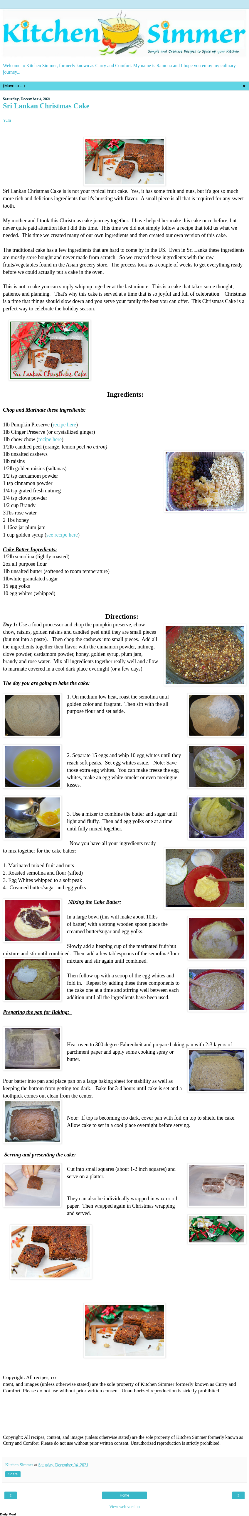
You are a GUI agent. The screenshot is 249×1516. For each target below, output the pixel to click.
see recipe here (62, 535)
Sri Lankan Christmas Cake (46, 106)
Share (13, 1474)
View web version (124, 1506)
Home (124, 1495)
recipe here (64, 425)
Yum (7, 120)
